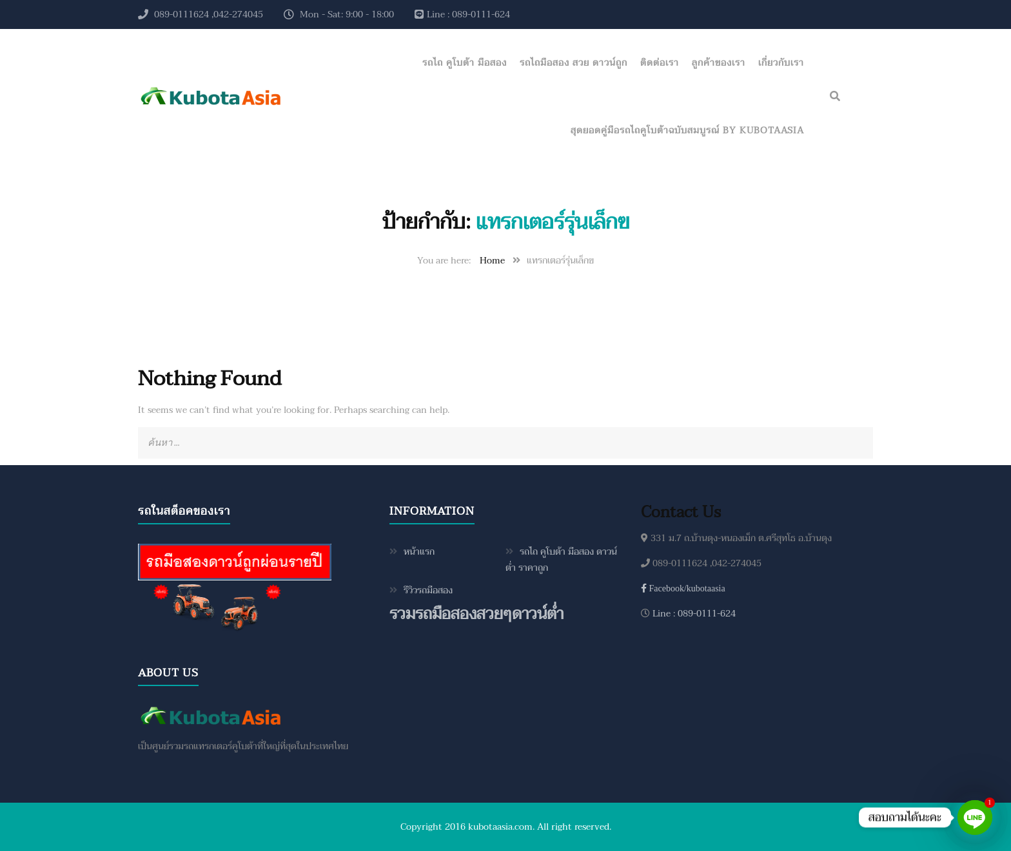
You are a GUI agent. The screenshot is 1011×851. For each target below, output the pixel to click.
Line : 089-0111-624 (693, 613)
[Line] (974, 817)
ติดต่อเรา (659, 62)
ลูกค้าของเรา (718, 62)
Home (492, 260)
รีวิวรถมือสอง (428, 590)
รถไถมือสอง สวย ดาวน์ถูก (573, 62)
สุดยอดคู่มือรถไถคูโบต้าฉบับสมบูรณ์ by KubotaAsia (687, 130)
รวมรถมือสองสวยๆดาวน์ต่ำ (476, 614)
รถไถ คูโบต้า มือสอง (464, 62)
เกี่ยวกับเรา (781, 62)
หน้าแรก (419, 551)
